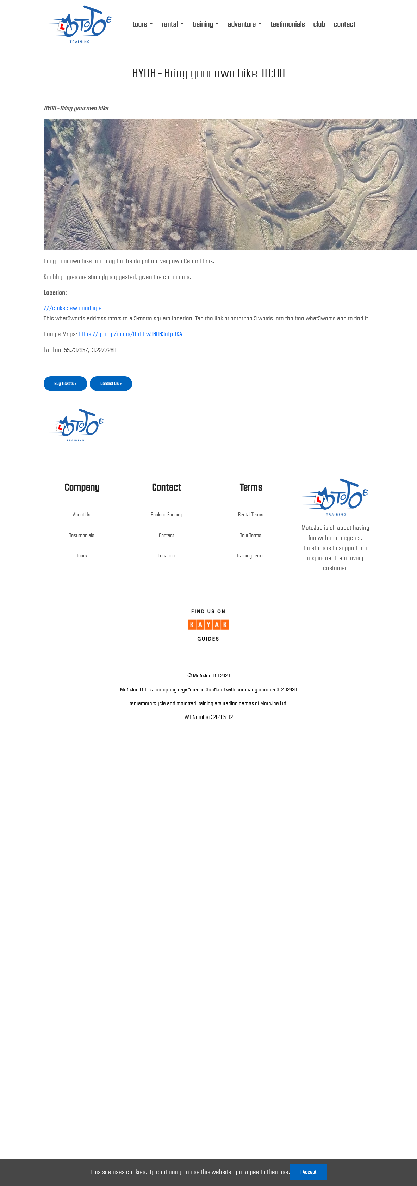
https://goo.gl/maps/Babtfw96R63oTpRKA (130, 334)
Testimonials (81, 535)
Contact (166, 535)
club (319, 24)
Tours (81, 556)
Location (166, 556)
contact (344, 24)
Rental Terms (250, 514)
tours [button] (139, 24)
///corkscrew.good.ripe (73, 308)
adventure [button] (242, 24)
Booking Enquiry (166, 514)
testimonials (287, 24)
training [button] (203, 24)
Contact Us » (111, 384)
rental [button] (170, 24)
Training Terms (251, 556)
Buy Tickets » (65, 384)
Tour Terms (250, 535)
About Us (82, 514)
